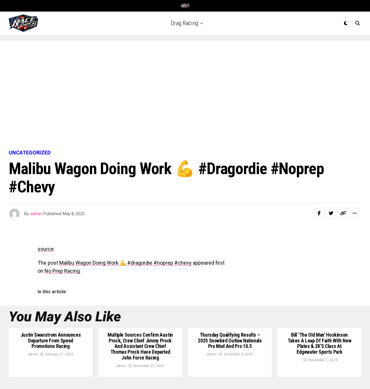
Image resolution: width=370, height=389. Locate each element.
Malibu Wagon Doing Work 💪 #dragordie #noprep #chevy (125, 263)
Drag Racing (184, 23)
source (46, 249)
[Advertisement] (185, 95)
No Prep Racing (62, 271)
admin (36, 213)
